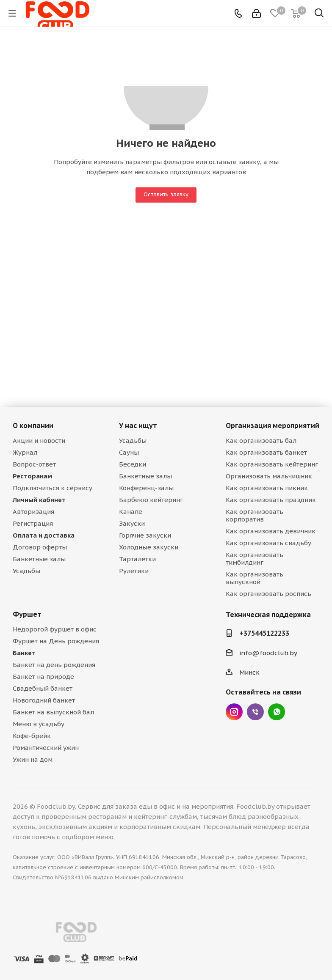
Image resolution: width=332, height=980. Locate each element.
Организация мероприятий (272, 425)
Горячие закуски (145, 535)
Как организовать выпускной (254, 578)
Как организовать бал (261, 440)
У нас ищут (138, 425)
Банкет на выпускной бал (53, 712)
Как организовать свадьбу (268, 543)
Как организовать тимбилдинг (254, 558)
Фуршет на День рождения (56, 641)
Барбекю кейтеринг (151, 500)
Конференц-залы (146, 488)
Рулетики (134, 571)
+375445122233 (264, 633)
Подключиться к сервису (52, 488)
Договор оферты (40, 547)
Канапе (130, 512)
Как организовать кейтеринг (272, 464)
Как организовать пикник (267, 488)
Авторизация (33, 512)
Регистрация (33, 523)
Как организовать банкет (266, 452)
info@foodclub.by (268, 653)
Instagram (234, 711)
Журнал (25, 452)
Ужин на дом (33, 759)
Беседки (132, 464)
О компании (33, 425)
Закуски (132, 523)
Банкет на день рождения (54, 665)
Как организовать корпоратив (254, 515)
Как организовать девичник (270, 531)
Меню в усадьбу (38, 724)
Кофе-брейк (32, 736)
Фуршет (27, 614)
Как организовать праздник (271, 500)
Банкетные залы (39, 559)
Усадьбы (26, 571)
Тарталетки (137, 559)
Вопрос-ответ (34, 464)
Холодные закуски (148, 547)
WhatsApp (276, 711)
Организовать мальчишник (269, 476)
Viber (255, 711)
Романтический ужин (46, 748)
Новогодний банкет (44, 700)
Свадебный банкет (42, 688)
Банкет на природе (43, 677)
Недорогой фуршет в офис (55, 629)
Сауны (129, 452)
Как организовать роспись (268, 594)
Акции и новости (39, 440)
